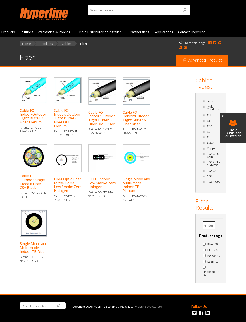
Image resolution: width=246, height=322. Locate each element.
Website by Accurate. (149, 306)
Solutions (26, 32)
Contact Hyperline (191, 32)
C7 (208, 132)
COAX (211, 143)
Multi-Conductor (214, 107)
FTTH (212, 250)
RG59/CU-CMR (213, 155)
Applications (164, 32)
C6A (209, 126)
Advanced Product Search (202, 61)
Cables (66, 43)
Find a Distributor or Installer (233, 129)
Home (26, 43)
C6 (208, 121)
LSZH (212, 261)
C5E (209, 115)
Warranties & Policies (54, 32)
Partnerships (139, 32)
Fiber (210, 101)
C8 (208, 137)
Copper (212, 148)
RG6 (210, 176)
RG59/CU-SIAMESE (213, 163)
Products (8, 32)
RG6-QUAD (214, 182)
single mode (211, 273)
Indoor (213, 256)
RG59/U (212, 171)
